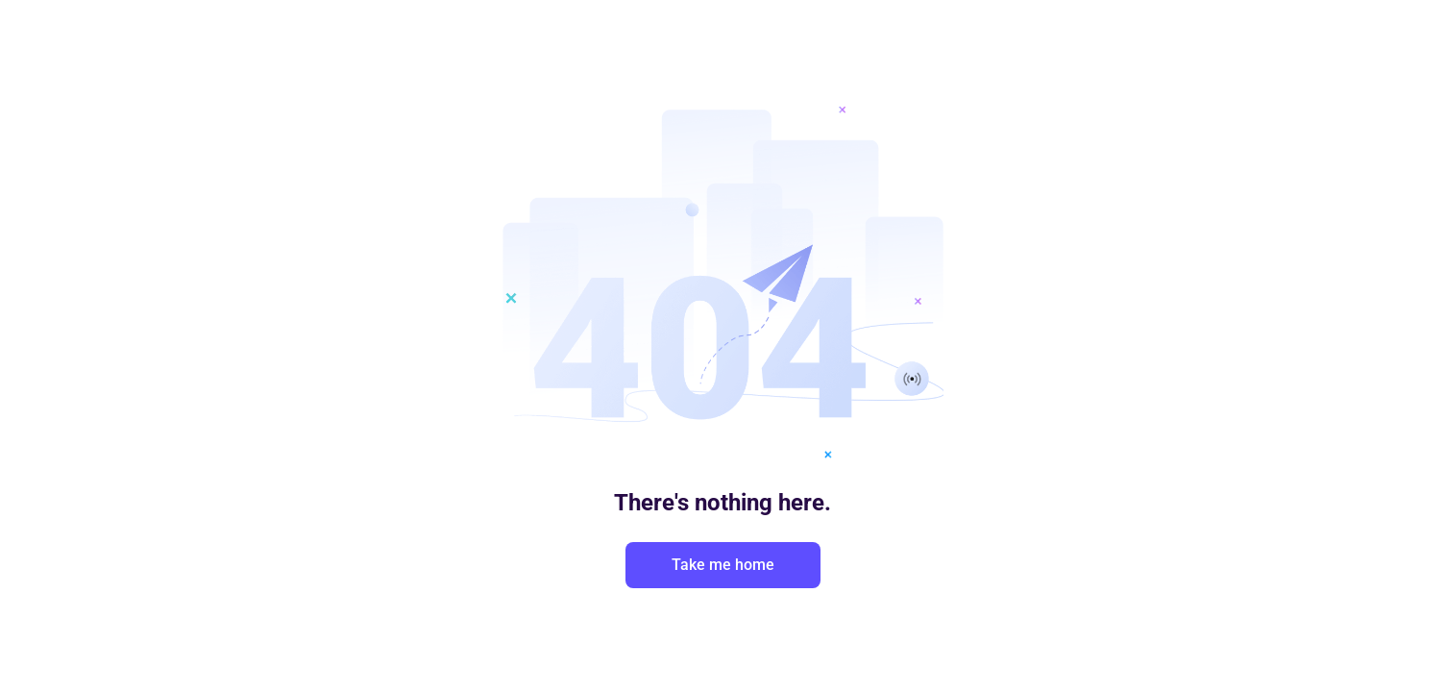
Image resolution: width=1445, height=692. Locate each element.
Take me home (723, 565)
